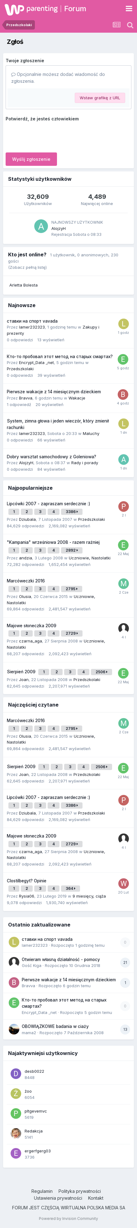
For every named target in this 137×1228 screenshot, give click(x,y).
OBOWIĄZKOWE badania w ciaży (55, 1026)
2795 (72, 588)
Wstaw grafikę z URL (100, 97)
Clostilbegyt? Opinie (26, 880)
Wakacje (76, 397)
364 (70, 888)
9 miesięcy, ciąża (89, 896)
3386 (72, 511)
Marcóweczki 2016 (26, 580)
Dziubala (27, 519)
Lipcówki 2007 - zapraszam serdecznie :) (48, 503)
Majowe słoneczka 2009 (31, 625)
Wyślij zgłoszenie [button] (31, 159)
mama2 (29, 1032)
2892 (72, 550)
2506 (101, 672)
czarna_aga (30, 640)
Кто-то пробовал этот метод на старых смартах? (60, 356)
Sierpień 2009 (22, 671)
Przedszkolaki (20, 368)
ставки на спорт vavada (32, 321)
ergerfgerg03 (38, 1150)
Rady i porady (84, 462)
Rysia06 (26, 896)
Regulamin (42, 1191)
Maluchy (91, 433)
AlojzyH (58, 228)
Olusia (25, 596)
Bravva (25, 397)
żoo (28, 1091)
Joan (24, 679)
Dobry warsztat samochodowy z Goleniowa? (51, 456)
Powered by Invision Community (68, 1218)
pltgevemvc (36, 1111)
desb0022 (34, 1071)
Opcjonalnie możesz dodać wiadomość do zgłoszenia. (58, 78)
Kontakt (95, 1198)
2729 (72, 633)
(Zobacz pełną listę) (27, 267)
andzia (25, 557)
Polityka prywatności (80, 1191)
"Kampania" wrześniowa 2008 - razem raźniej (53, 542)
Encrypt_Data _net (36, 362)
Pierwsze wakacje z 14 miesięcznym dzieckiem (54, 391)
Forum (75, 8)
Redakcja (34, 1130)
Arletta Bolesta (23, 284)
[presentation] (53, 136)
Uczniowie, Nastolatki (90, 557)
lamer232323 (32, 327)
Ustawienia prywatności (58, 1198)
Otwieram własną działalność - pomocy (61, 959)
